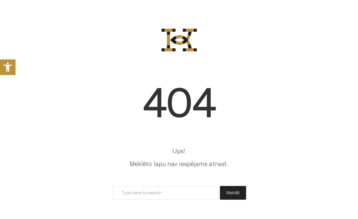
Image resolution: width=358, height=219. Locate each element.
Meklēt (233, 193)
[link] (7, 67)
